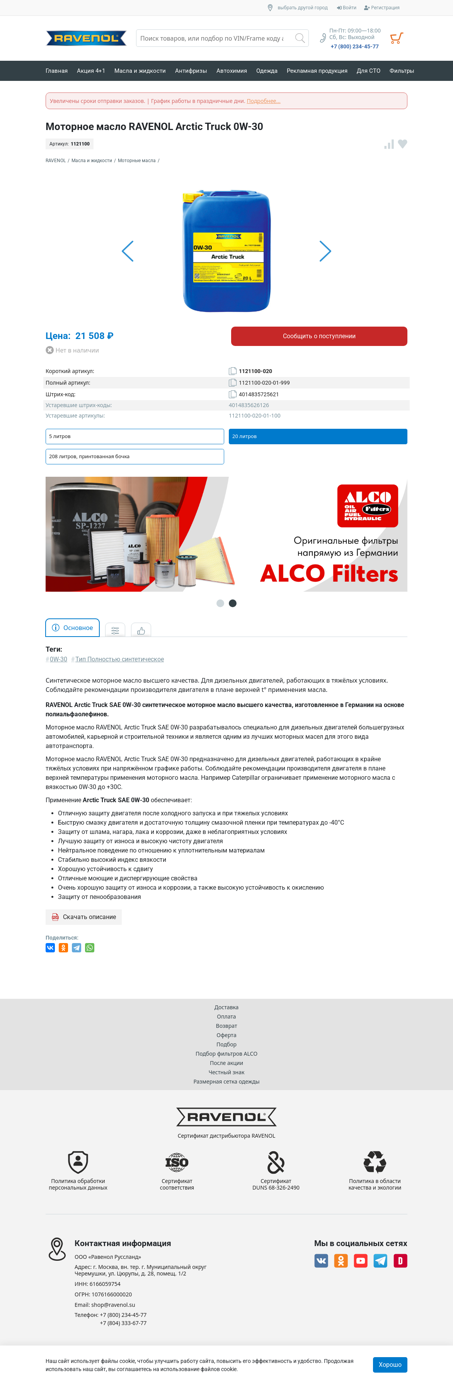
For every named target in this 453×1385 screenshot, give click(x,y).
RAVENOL (56, 160)
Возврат (226, 1025)
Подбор (226, 1044)
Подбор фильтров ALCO (226, 1053)
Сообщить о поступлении (319, 336)
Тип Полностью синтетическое (119, 659)
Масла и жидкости (92, 160)
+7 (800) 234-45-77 (355, 46)
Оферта (226, 1035)
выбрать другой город (303, 7)
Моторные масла (137, 160)
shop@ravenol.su (113, 1305)
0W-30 (58, 659)
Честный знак (227, 1072)
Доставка (227, 1007)
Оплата (226, 1016)
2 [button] (233, 603)
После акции (226, 1063)
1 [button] (220, 603)
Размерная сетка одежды (226, 1081)
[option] (226, 251)
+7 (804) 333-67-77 (123, 1323)
